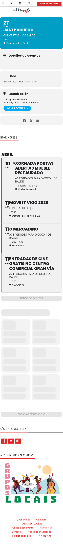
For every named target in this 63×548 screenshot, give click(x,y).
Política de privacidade (39, 531)
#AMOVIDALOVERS (31, 523)
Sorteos (16, 531)
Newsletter (46, 527)
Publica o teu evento (22, 527)
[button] (29, 3)
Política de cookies (22, 535)
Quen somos (23, 519)
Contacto (41, 519)
